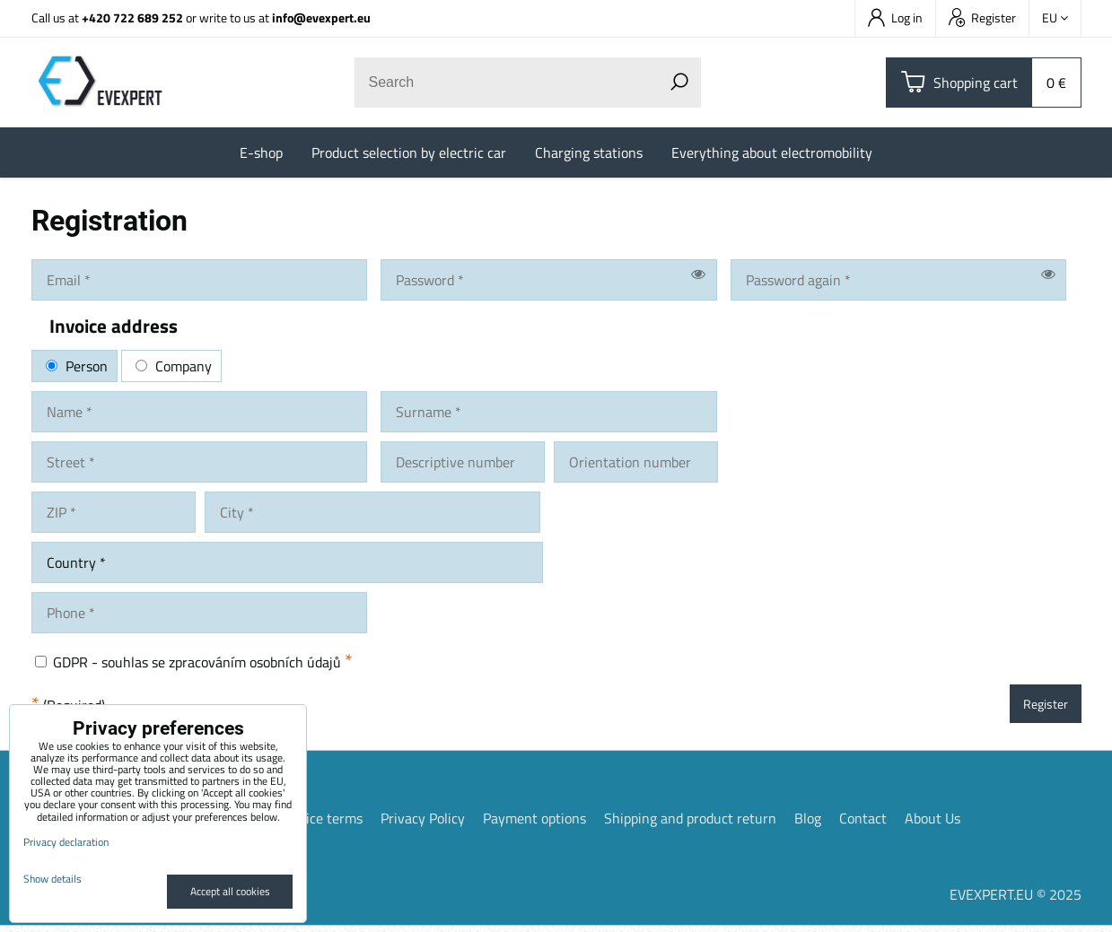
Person (77, 366)
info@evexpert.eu (321, 17)
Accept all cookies (230, 891)
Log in (895, 17)
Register (982, 17)
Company (174, 366)
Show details (52, 878)
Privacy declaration (66, 841)
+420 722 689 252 (132, 17)
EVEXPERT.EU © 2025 (1015, 900)
